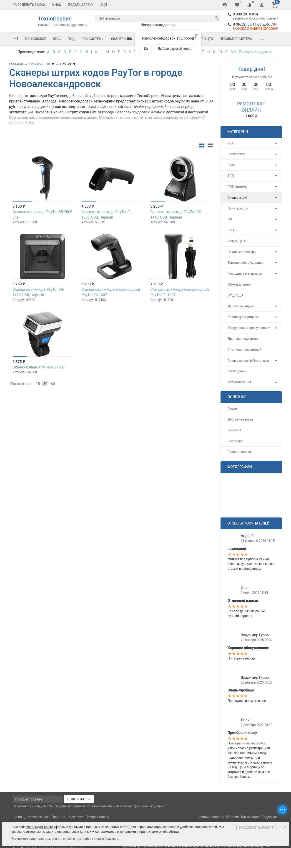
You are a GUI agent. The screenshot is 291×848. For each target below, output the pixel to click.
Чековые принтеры (236, 39)
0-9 (233, 52)
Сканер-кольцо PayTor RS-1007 (39, 367)
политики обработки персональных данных (133, 806)
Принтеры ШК (238, 208)
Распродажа (237, 371)
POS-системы (92, 39)
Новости (217, 817)
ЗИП (231, 230)
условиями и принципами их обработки (149, 831)
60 (53, 384)
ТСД (71, 39)
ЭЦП (103, 5)
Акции (232, 408)
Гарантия (234, 430)
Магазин (232, 817)
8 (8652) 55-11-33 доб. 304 (255, 24)
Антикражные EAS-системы (248, 360)
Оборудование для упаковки (249, 328)
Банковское (35, 39)
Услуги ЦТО (203, 39)
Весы (57, 39)
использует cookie (39, 827)
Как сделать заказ (29, 5)
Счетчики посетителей (244, 349)
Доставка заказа (240, 419)
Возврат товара (239, 452)
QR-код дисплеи (239, 284)
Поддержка (269, 817)
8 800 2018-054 (245, 14)
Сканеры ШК (121, 39)
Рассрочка (235, 441)
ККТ (16, 39)
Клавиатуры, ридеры (243, 317)
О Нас (56, 5)
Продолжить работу (256, 827)
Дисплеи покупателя (243, 339)
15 (38, 384)
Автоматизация (239, 382)
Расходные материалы (245, 273)
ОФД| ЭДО (235, 295)
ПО (230, 219)
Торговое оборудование (245, 262)
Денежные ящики (241, 306)
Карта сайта (250, 817)
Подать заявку (80, 5)
